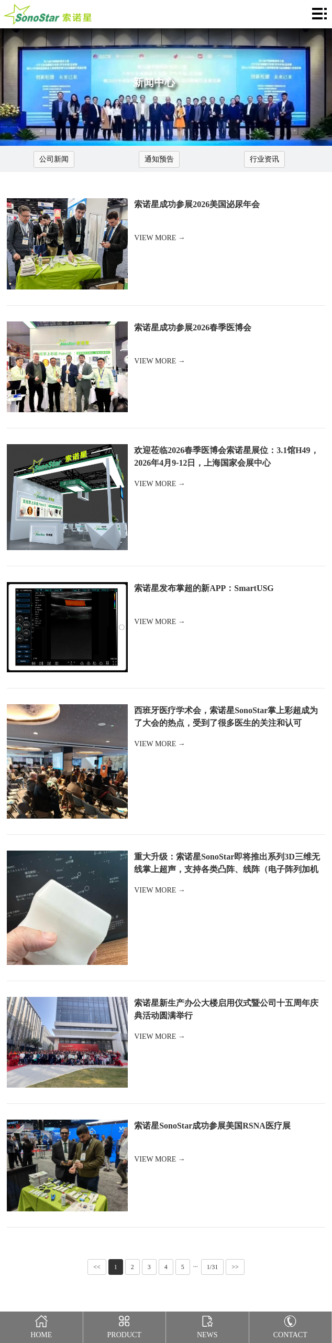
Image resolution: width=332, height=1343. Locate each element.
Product (124, 1325)
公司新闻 (54, 159)
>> (235, 1267)
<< (97, 1267)
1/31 (212, 1267)
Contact (290, 1325)
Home (41, 1325)
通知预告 (159, 159)
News (207, 1325)
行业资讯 (264, 159)
